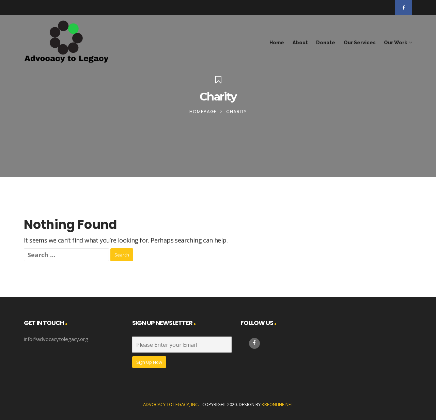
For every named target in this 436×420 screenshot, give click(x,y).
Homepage (203, 111)
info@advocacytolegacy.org (56, 339)
